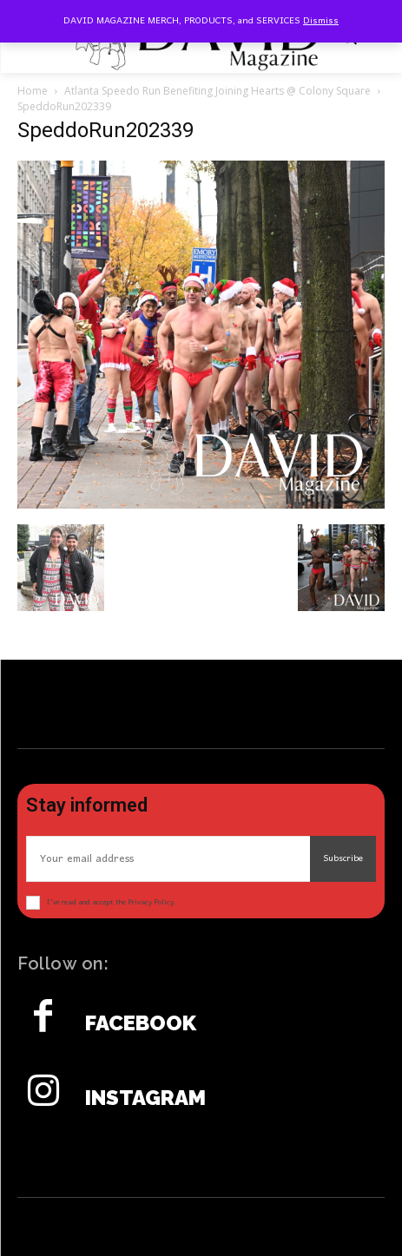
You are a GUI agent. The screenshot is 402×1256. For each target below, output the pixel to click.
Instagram (145, 1098)
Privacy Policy (151, 902)
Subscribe (343, 858)
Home (32, 90)
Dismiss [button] (321, 20)
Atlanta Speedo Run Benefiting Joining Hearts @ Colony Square (217, 90)
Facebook (140, 1023)
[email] (168, 859)
